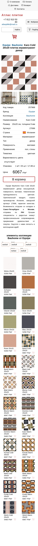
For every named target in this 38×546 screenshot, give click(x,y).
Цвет (26, 242)
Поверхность (13, 248)
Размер (21, 248)
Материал (13, 242)
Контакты (19, 9)
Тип (2, 242)
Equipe (32, 111)
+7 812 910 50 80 (10, 20)
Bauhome (17, 45)
